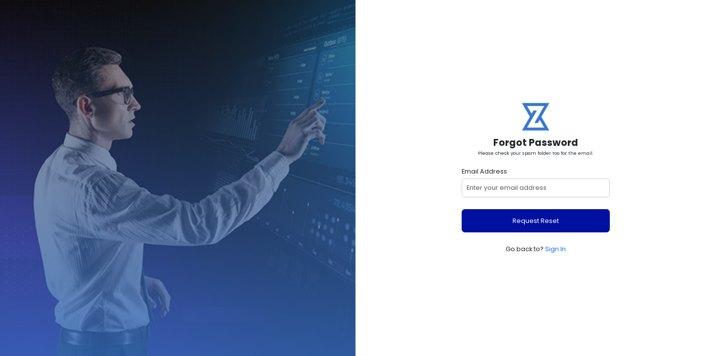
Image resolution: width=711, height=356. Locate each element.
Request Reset (536, 221)
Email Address (484, 171)
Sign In (555, 249)
